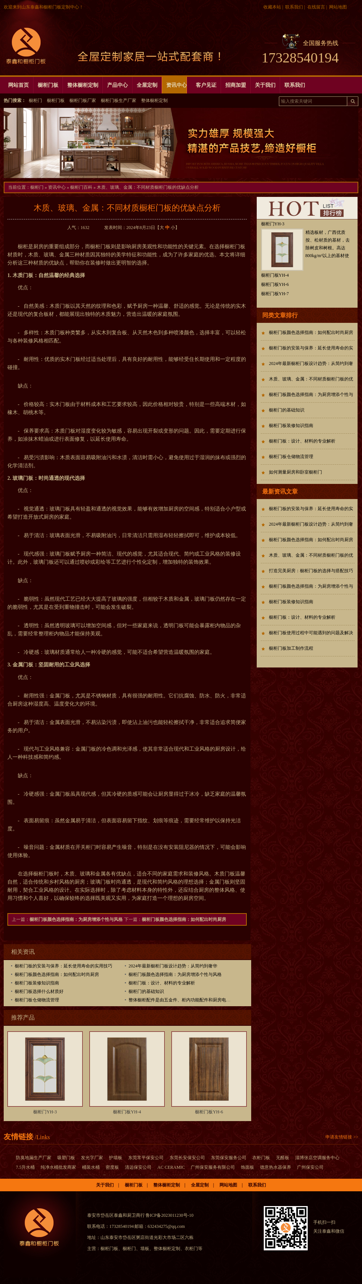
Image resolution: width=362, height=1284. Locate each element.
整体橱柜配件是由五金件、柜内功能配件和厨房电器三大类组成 (191, 1000)
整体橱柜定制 (154, 100)
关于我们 (105, 1185)
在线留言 (316, 7)
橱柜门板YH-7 (275, 293)
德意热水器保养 (275, 1167)
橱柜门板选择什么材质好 (39, 991)
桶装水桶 (91, 1167)
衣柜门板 (261, 1157)
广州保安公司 (310, 1167)
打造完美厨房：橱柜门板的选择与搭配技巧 (311, 570)
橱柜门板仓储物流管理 (37, 1000)
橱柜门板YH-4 (127, 1111)
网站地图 (338, 7)
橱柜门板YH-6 (209, 1111)
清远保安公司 (138, 1167)
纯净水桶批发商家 (58, 1167)
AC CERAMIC (171, 1167)
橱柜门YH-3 (45, 1111)
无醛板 (282, 1157)
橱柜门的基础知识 (146, 991)
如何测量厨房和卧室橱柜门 (295, 472)
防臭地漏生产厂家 (33, 1157)
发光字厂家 (92, 1157)
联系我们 (294, 7)
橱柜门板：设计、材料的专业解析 (162, 983)
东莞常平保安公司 (146, 1157)
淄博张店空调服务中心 (317, 1157)
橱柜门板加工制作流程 (291, 648)
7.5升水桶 (25, 1167)
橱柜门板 (56, 100)
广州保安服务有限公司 (213, 1167)
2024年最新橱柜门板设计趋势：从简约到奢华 (173, 966)
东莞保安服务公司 (228, 1157)
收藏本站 (272, 7)
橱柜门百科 (81, 187)
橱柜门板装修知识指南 (37, 983)
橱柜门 (35, 100)
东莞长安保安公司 (187, 1157)
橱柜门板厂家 (82, 100)
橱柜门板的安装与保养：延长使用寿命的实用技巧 (63, 966)
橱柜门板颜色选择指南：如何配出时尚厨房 (184, 919)
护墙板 (115, 1157)
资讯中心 (57, 187)
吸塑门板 (66, 1157)
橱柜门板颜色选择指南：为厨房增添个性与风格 (76, 919)
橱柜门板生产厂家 (118, 100)
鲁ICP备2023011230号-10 (170, 1215)
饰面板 (247, 1167)
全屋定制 (200, 1185)
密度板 (112, 1167)
